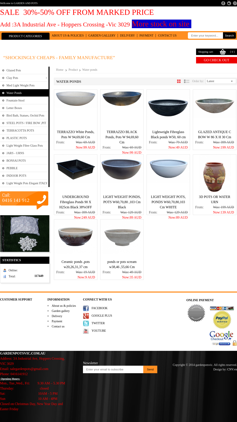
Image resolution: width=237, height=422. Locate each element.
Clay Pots (12, 78)
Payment (146, 35)
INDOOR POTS (16, 175)
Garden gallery (101, 35)
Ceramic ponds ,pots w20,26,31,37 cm (75, 264)
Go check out (216, 60)
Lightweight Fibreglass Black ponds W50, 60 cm (168, 134)
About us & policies (68, 35)
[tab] (179, 81)
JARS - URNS (15, 153)
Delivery (127, 35)
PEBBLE (12, 168)
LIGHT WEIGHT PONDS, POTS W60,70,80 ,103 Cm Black (122, 202)
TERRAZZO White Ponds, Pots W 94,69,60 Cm (75, 134)
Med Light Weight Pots (20, 85)
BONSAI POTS (16, 160)
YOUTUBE (99, 330)
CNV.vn (232, 369)
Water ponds (14, 93)
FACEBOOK (100, 308)
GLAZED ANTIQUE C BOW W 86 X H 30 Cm (214, 134)
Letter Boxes (14, 108)
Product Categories (25, 36)
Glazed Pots (13, 70)
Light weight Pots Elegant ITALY (27, 183)
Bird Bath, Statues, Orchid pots (25, 115)
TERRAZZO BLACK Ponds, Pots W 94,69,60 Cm (121, 137)
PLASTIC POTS (16, 138)
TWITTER (98, 323)
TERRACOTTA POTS (20, 130)
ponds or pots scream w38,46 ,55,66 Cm (122, 264)
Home (59, 69)
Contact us (167, 35)
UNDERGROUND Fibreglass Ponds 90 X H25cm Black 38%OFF (75, 202)
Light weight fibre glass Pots (24, 145)
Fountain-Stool (15, 100)
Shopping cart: (205, 51)
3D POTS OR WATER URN (214, 199)
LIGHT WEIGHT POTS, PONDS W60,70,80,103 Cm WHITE (168, 202)
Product (73, 69)
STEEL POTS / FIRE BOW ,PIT (26, 123)
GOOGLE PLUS (102, 315)
